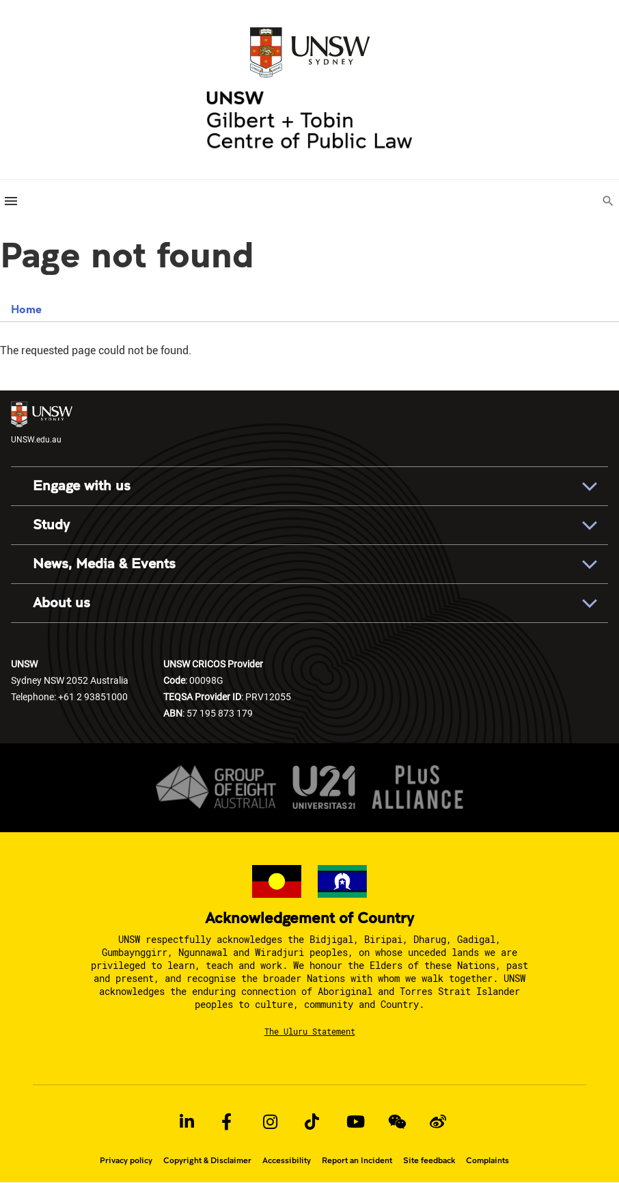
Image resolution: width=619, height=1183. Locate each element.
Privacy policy (126, 1160)
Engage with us (81, 486)
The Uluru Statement (309, 1031)
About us (61, 603)
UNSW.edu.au (41, 422)
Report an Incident (357, 1160)
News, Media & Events (104, 564)
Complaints (487, 1160)
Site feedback (429, 1160)
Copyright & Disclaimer (207, 1160)
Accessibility (286, 1160)
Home (26, 308)
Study (51, 525)
